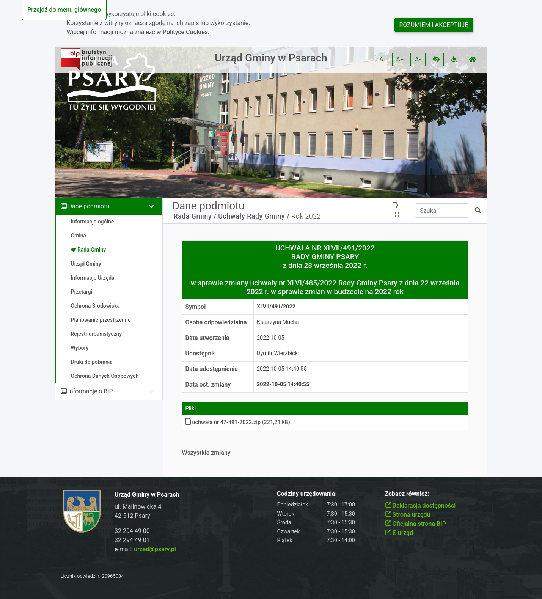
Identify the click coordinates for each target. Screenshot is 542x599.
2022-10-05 (270, 338)
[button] (436, 59)
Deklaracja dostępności (420, 505)
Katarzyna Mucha (278, 322)
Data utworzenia (207, 337)
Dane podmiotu (88, 206)
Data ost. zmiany (208, 384)
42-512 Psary (132, 515)
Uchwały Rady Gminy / (253, 216)
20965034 (113, 576)
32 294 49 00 (132, 531)
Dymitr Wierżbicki (278, 353)
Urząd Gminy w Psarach (271, 58)
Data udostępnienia (211, 369)
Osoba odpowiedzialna (216, 322)
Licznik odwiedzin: (81, 576)
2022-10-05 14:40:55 (282, 369)
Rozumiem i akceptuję (433, 24)
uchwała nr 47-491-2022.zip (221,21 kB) (237, 422)
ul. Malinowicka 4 (138, 506)
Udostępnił (200, 353)
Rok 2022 (306, 216)
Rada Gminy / (195, 216)
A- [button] (418, 59)
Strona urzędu (407, 514)
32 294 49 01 (132, 540)
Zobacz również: (407, 493)
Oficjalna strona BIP (415, 523)
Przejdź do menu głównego (64, 9)
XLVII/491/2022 (276, 306)
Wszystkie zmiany (206, 452)
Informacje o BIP (90, 391)
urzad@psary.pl (155, 549)
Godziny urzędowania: (307, 493)
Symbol (195, 306)
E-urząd (399, 532)
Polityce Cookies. (186, 32)
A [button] (381, 59)
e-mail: (145, 549)
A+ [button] (400, 59)
